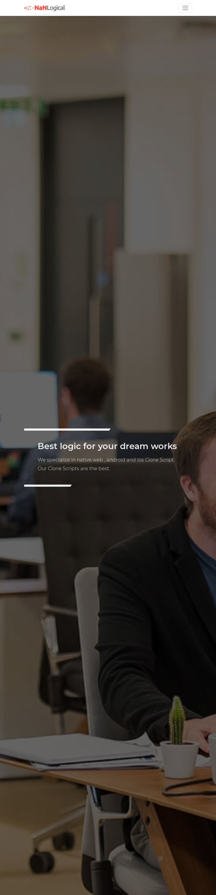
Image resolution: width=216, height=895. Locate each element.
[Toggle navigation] (185, 8)
